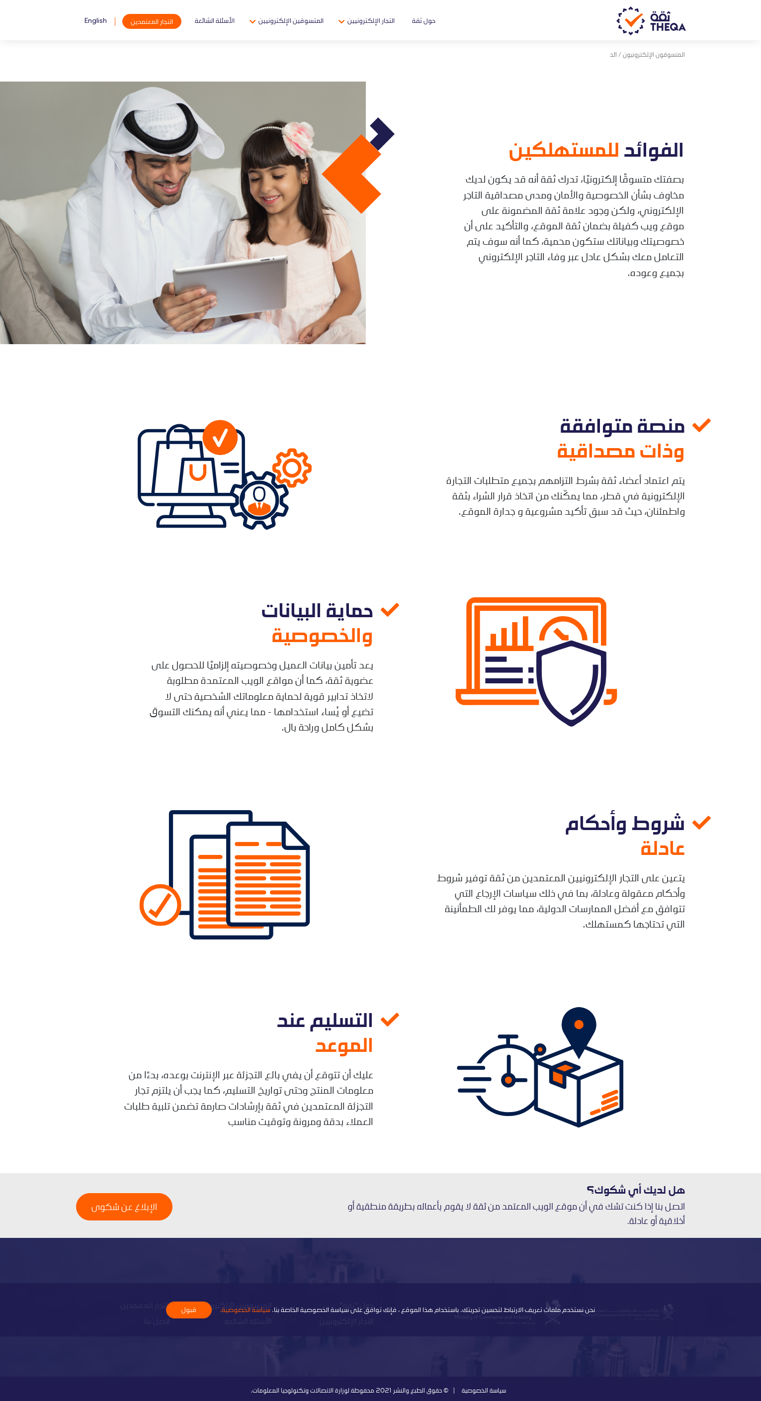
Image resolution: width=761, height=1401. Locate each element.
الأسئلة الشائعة (215, 20)
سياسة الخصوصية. (244, 1309)
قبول (188, 1309)
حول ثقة (423, 20)
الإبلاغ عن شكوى (124, 1206)
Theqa (651, 21)
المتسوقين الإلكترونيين (291, 20)
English (95, 20)
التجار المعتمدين (152, 21)
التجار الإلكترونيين (371, 20)
